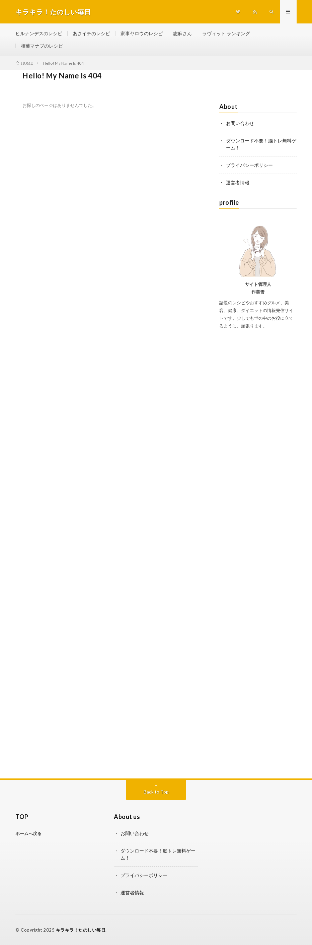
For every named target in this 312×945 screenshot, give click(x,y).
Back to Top (156, 792)
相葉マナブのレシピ (42, 46)
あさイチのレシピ (91, 33)
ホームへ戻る (28, 833)
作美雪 (257, 292)
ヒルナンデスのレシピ (38, 33)
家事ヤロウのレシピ (142, 33)
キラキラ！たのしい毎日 (81, 930)
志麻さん (182, 33)
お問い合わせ (240, 123)
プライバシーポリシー (249, 165)
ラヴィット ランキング (226, 33)
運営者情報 (237, 182)
